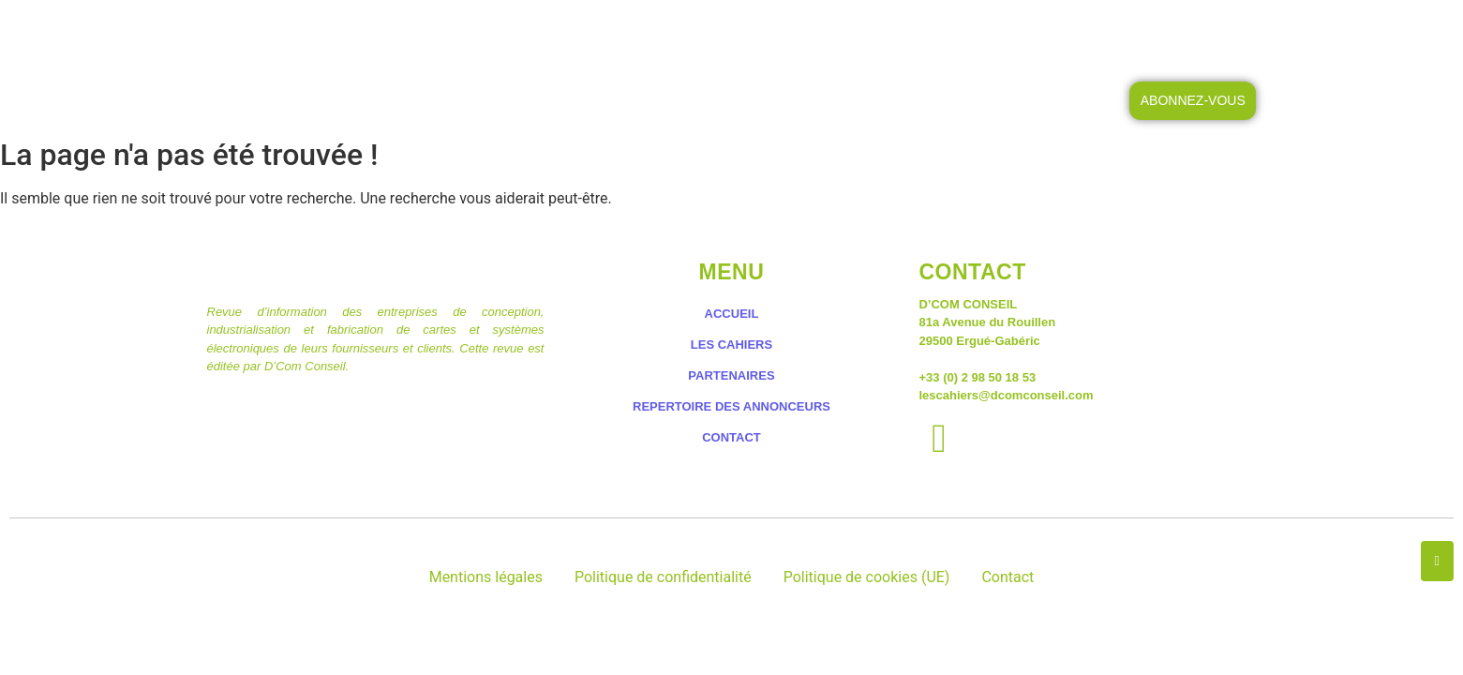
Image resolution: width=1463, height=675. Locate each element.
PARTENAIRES (731, 375)
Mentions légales (486, 577)
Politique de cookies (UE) (867, 577)
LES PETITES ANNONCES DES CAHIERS (853, 35)
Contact (1007, 577)
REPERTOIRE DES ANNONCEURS (731, 406)
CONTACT (1063, 35)
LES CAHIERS (633, 35)
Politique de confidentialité (663, 577)
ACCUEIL (512, 35)
